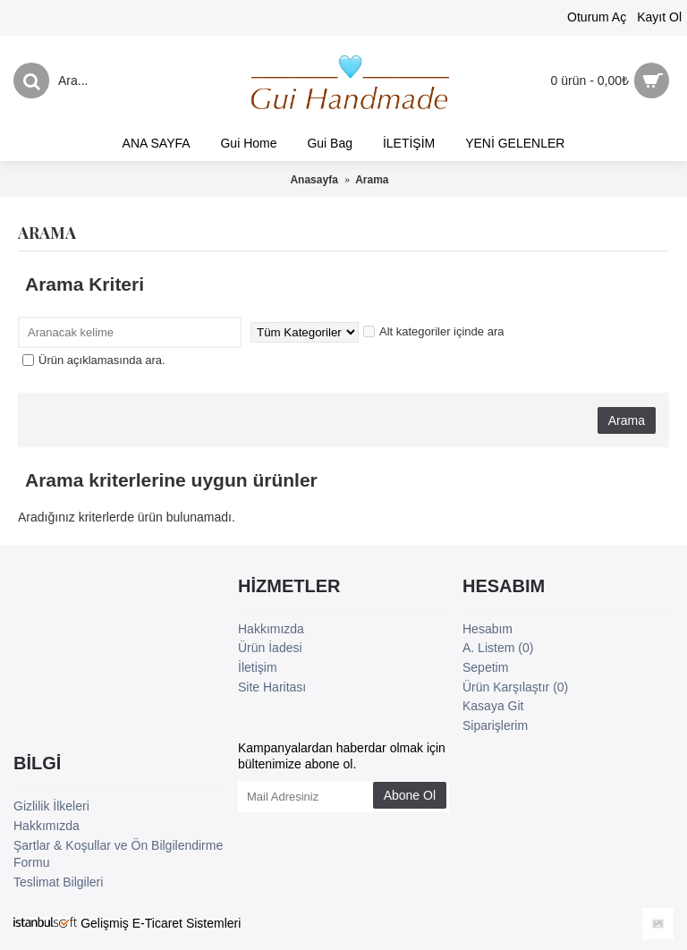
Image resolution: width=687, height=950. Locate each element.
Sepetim (485, 667)
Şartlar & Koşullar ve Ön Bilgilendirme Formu (118, 854)
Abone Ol (410, 795)
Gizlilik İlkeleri (51, 806)
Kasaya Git (492, 706)
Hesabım (487, 629)
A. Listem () (497, 647)
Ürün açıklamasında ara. (93, 360)
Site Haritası (272, 687)
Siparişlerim (495, 725)
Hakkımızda (271, 629)
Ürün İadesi (270, 647)
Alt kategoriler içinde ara (433, 331)
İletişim (257, 667)
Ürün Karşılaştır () (515, 687)
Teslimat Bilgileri (58, 882)
